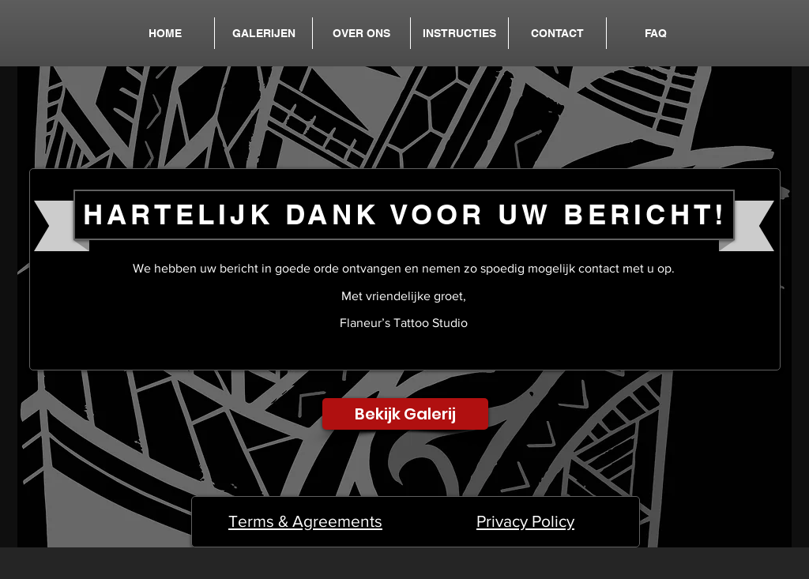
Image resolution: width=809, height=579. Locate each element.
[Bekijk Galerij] (405, 414)
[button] (263, 33)
